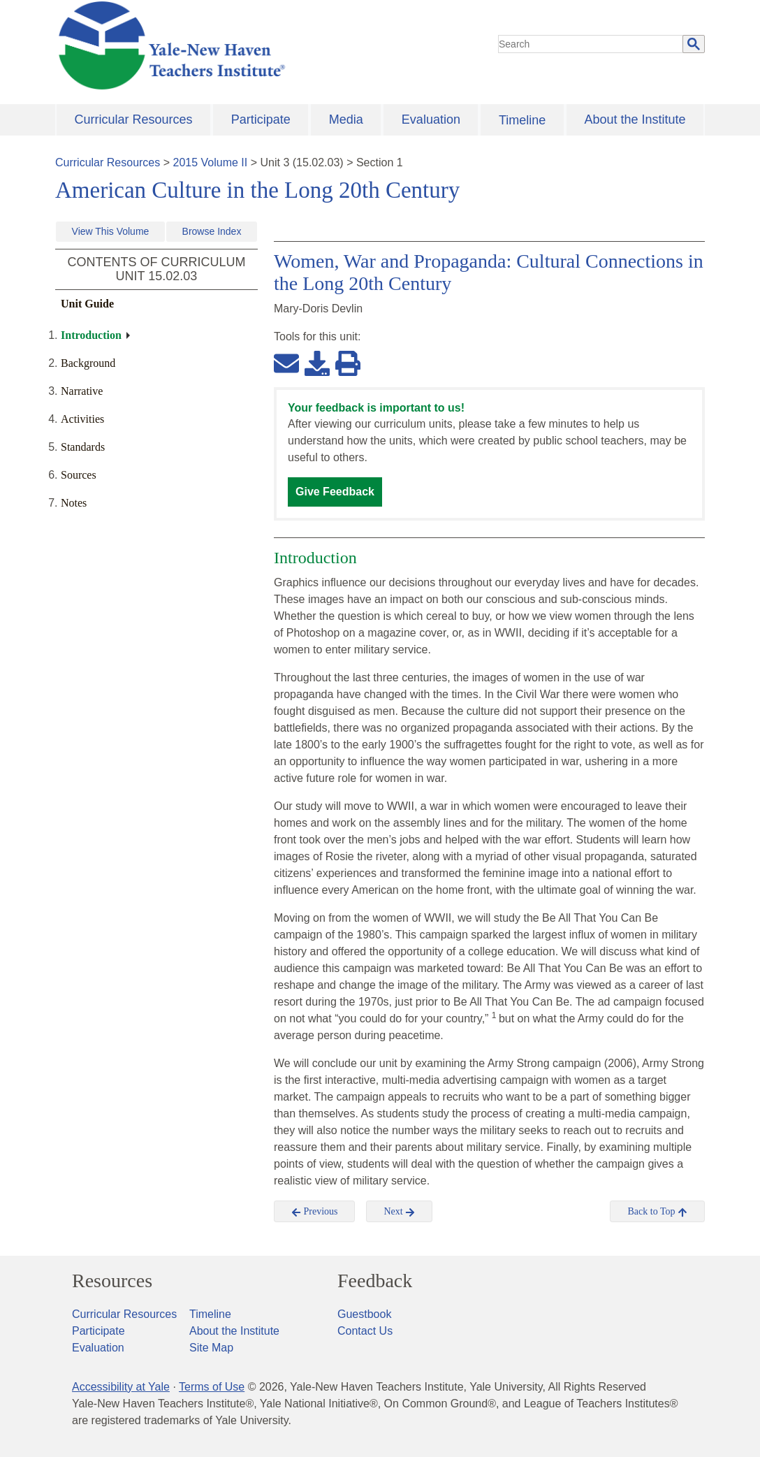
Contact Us (365, 1331)
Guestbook (364, 1314)
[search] (591, 44)
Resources (112, 1281)
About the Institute (634, 119)
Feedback (374, 1281)
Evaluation (431, 119)
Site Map (211, 1348)
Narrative (82, 391)
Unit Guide (87, 304)
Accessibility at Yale (121, 1387)
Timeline (522, 120)
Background (88, 363)
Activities (82, 419)
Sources (78, 475)
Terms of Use (211, 1387)
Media (346, 119)
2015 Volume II (210, 162)
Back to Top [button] (657, 1211)
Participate (261, 119)
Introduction (91, 335)
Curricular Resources (134, 119)
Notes (74, 503)
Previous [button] (314, 1211)
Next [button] (399, 1211)
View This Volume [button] (110, 231)
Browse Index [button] (212, 231)
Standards (83, 447)
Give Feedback (334, 492)
